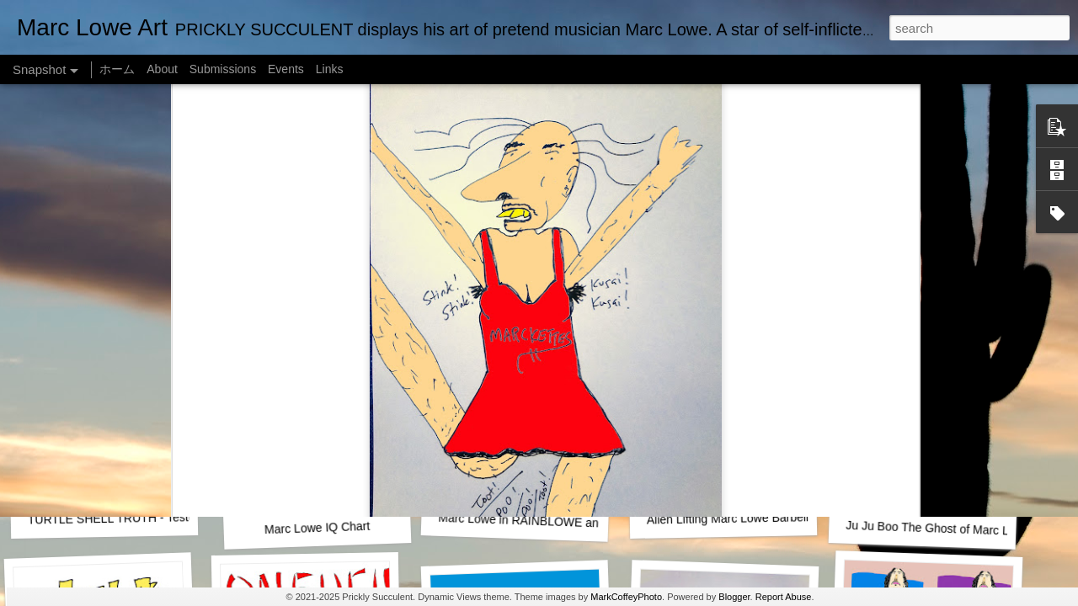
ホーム (117, 69)
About (162, 69)
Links (330, 69)
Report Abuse (783, 597)
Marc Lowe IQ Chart (317, 527)
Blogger (734, 597)
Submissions (222, 69)
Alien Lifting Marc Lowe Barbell (727, 518)
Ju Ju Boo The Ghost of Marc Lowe (938, 528)
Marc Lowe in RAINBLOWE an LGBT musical (557, 522)
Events (286, 69)
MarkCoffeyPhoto (626, 597)
